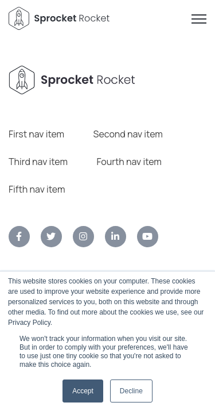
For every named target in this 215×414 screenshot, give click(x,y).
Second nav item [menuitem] (128, 134)
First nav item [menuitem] (36, 134)
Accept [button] (82, 391)
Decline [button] (131, 391)
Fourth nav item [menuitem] (129, 161)
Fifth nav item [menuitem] (37, 189)
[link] (19, 236)
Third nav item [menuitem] (38, 161)
